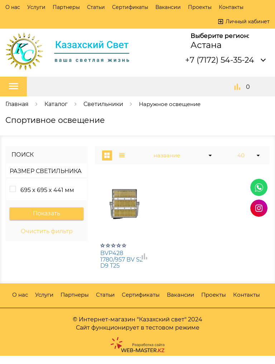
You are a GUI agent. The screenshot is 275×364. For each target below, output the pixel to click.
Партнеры (66, 7)
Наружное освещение (172, 104)
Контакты (231, 7)
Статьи (96, 7)
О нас (12, 7)
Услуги (36, 7)
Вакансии (168, 7)
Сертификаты (130, 7)
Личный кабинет (248, 21)
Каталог (56, 104)
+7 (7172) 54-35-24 (219, 60)
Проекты (200, 7)
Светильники (103, 104)
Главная (17, 104)
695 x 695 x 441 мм (47, 190)
